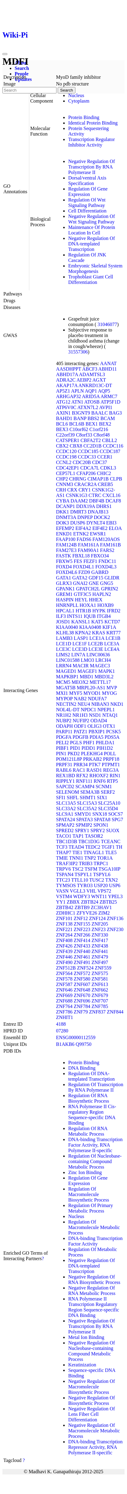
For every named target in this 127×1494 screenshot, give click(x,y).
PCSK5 (113, 731)
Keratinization (82, 1364)
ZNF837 (97, 1011)
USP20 (101, 885)
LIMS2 (63, 654)
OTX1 (109, 726)
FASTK (63, 555)
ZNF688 (64, 1000)
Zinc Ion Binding (85, 1172)
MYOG (109, 693)
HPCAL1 (65, 610)
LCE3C (63, 649)
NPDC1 (88, 709)
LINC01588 (67, 660)
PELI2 (62, 742)
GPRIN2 (109, 588)
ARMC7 (108, 396)
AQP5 (104, 390)
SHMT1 (88, 797)
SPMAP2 (65, 825)
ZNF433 (82, 945)
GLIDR (111, 577)
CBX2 (62, 445)
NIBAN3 (100, 704)
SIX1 (102, 797)
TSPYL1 (83, 874)
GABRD (99, 572)
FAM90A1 (88, 550)
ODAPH (64, 726)
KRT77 (113, 632)
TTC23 (63, 880)
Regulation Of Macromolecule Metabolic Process (94, 1227)
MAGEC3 (100, 665)
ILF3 (61, 616)
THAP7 (63, 852)
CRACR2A (85, 484)
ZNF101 (64, 918)
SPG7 (117, 819)
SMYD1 (82, 814)
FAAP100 (65, 539)
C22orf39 (65, 434)
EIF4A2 (83, 528)
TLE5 (111, 852)
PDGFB (81, 737)
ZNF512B (66, 967)
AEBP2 (84, 380)
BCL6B (77, 423)
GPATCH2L (88, 588)
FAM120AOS (106, 539)
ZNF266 (82, 934)
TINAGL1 (93, 852)
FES (78, 561)
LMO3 (87, 660)
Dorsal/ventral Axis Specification (87, 180)
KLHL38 (65, 632)
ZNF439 (64, 951)
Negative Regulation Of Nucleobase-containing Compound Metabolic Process (91, 1351)
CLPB (116, 478)
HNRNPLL (67, 605)
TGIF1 (108, 847)
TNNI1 (76, 858)
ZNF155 (82, 923)
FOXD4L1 (83, 566)
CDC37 (99, 462)
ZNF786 (64, 1011)
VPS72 (104, 891)
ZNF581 (100, 978)
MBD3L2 (104, 676)
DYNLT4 (95, 522)
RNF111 (84, 781)
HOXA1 (88, 605)
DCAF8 (113, 500)
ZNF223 (82, 929)
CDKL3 (108, 467)
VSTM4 (64, 896)
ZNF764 (64, 1006)
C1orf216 (98, 429)
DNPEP (85, 517)
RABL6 (63, 770)
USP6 (114, 885)
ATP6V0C (66, 407)
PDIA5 (96, 737)
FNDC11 (107, 561)
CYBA (62, 500)
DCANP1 (65, 506)
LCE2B (95, 643)
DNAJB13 (98, 511)
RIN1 (115, 775)
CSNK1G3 (76, 495)
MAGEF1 (87, 671)
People (21, 73)
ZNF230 (115, 929)
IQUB (90, 616)
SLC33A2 (66, 808)
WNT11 (99, 896)
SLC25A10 (109, 803)
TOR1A (104, 858)
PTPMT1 (111, 764)
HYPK (99, 610)
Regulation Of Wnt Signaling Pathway (86, 202)
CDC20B (82, 462)
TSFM (91, 869)
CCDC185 (88, 451)
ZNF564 (64, 973)
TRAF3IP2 (67, 863)
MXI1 (62, 693)
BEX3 (62, 429)
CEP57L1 (65, 473)
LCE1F (79, 643)
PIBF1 (62, 748)
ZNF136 (115, 918)
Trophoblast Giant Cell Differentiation (90, 279)
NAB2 (80, 698)
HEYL (81, 599)
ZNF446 (64, 956)
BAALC (99, 412)
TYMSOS (66, 885)
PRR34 (81, 764)
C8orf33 (84, 434)
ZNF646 (64, 989)
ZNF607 (82, 984)
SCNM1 (104, 786)
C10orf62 (78, 429)
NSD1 (95, 715)
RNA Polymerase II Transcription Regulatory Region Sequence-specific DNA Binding (93, 1307)
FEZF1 (90, 561)
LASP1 (81, 638)
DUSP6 (77, 522)
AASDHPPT (68, 369)
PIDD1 (88, 748)
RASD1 (94, 770)
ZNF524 (85, 967)
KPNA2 (83, 632)
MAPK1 (106, 671)
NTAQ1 (110, 715)
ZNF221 (64, 929)
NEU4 (84, 704)
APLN (77, 390)
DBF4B (96, 500)
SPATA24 (65, 819)
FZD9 (84, 572)
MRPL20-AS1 (91, 687)
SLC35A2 (87, 808)
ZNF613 (100, 984)
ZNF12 (81, 918)
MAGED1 (66, 671)
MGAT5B (65, 687)
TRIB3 (85, 863)
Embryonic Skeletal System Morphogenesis (95, 268)
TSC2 (77, 869)
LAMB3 (64, 638)
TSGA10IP (109, 869)
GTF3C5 (82, 594)
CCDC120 (66, 451)
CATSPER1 (67, 440)
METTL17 (100, 682)
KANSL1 (80, 621)
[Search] (29, 90)
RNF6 (100, 781)
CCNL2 (63, 462)
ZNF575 (100, 973)
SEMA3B (90, 792)
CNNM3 (64, 484)
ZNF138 (64, 923)
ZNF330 (100, 934)
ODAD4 (98, 720)
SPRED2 (65, 830)
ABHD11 (107, 369)
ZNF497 (100, 962)
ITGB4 (104, 616)
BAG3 (115, 412)
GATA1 (63, 577)
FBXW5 (64, 561)
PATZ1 (80, 731)
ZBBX (73, 902)
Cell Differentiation (87, 210)
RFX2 (82, 775)
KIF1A (109, 627)
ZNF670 (82, 995)
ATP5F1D (110, 401)
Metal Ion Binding (86, 1337)
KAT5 (97, 621)
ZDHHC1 (65, 913)
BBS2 (93, 418)
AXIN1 (63, 412)
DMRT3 (78, 511)
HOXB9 (105, 605)
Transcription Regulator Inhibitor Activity (91, 142)
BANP (80, 418)
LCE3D (79, 649)
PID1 (75, 748)
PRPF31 (64, 764)
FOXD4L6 (66, 572)
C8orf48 (101, 434)
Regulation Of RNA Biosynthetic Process (88, 1098)
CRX (72, 489)
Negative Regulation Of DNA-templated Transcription (91, 244)
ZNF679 (100, 995)
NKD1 (117, 704)
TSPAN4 (64, 874)
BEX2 (105, 423)
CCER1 (105, 456)
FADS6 (84, 539)
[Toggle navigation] (4, 54)
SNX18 (100, 814)
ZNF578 (64, 978)
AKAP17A (66, 385)
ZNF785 (100, 1006)
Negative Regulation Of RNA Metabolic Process (91, 1290)
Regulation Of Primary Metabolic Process (90, 1208)
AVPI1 (105, 407)
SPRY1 (82, 830)
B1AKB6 (65, 1044)
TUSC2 (96, 880)
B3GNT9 (81, 412)
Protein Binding (83, 117)
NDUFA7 (97, 698)
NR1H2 (63, 715)
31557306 (78, 351)
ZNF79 (81, 1011)
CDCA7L (89, 467)
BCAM (107, 418)
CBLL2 (109, 440)
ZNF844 (115, 1011)
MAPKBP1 (67, 676)
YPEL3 (115, 896)
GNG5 (106, 583)
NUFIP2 (81, 720)
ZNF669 (64, 995)
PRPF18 (111, 759)
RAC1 (79, 770)
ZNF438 (100, 945)
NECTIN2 (66, 704)
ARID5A (91, 396)
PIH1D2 (104, 748)
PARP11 (64, 731)
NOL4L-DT (67, 709)
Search (22, 68)
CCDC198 (66, 456)
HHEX (95, 599)
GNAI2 (80, 583)
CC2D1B (92, 445)
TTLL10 (79, 880)
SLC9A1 (64, 814)
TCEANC (110, 841)
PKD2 (73, 753)
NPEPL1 (106, 709)
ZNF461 (82, 956)
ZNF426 (64, 945)
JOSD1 (63, 621)
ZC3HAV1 (101, 907)
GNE (94, 583)
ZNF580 (82, 978)
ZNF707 (100, 1000)
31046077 (107, 324)
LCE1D (63, 643)
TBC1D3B (66, 841)
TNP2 (90, 858)
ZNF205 (100, 923)
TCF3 (61, 847)
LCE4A (111, 649)
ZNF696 (82, 1000)
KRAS (98, 632)
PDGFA (63, 737)
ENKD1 (64, 533)
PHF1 (88, 742)
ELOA (115, 528)
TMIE (62, 858)
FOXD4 (64, 566)
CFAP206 (86, 473)
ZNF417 (100, 940)
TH (119, 847)
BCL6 (62, 423)
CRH (61, 489)
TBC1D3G (89, 841)
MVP (112, 687)
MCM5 (63, 682)
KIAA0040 (67, 627)
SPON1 (100, 825)
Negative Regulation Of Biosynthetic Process (91, 1400)
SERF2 (108, 792)
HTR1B (83, 610)
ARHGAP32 (68, 396)
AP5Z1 (63, 390)
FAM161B (110, 544)
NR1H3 (80, 715)
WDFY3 (81, 896)
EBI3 (111, 522)
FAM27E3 (66, 550)
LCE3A (111, 643)
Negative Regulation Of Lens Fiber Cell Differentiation (91, 1414)
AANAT (108, 363)
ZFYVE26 (86, 913)
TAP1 (78, 836)
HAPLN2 (102, 594)
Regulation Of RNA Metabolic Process (87, 1131)
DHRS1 (104, 506)
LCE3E (96, 649)
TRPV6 (63, 869)
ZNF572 (82, 973)
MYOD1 (92, 693)
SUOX (112, 830)
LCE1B (113, 638)
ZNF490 (64, 962)
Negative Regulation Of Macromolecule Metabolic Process (94, 1431)
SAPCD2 (65, 786)
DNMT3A (66, 517)
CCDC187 (110, 451)
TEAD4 (76, 847)
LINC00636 (98, 654)
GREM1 (64, 594)
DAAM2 (79, 500)
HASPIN (65, 599)
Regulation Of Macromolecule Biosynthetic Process (88, 1194)
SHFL (73, 797)
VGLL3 (77, 891)
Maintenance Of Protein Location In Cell (91, 230)
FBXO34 (100, 555)
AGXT (99, 380)
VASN (62, 891)
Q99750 (84, 1044)
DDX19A (85, 506)
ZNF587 (64, 984)
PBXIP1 (97, 731)
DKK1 (62, 511)
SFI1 (60, 797)
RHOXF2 (98, 775)
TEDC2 (92, 847)
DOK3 (62, 522)
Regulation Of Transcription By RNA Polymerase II (95, 1087)
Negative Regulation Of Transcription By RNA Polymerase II (91, 167)
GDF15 (96, 577)
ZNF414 (82, 940)
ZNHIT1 (64, 1017)
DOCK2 (102, 517)
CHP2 (62, 478)
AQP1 (91, 390)
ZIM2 (104, 913)
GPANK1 (65, 588)
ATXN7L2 (87, 407)
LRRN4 (63, 665)
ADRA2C (65, 380)
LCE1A (96, 638)
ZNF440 (82, 951)
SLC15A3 (87, 803)
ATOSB (92, 401)
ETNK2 (81, 533)
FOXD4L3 (105, 566)
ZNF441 (100, 951)
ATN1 (77, 401)
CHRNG (77, 478)
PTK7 (94, 764)
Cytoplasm (78, 100)
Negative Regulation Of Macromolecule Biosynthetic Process (91, 1387)
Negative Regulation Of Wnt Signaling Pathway (91, 219)
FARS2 (107, 550)
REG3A (111, 770)
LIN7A (78, 654)
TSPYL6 (102, 874)
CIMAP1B (98, 478)
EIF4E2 (100, 528)
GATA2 (79, 577)
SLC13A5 (66, 803)
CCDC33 (87, 456)
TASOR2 (94, 836)
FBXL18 (81, 555)
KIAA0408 (90, 627)
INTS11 (74, 616)
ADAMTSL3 (92, 374)
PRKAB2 (92, 759)
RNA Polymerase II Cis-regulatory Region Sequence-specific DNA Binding (92, 1115)
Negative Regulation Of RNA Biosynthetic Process (94, 1279)
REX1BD (65, 775)
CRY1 (84, 489)
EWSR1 (98, 533)
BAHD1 (64, 418)
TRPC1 (100, 863)
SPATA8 (102, 819)
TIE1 (77, 852)
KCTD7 (112, 621)
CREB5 (105, 484)
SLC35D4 (108, 808)
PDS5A (112, 737)
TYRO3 (85, 885)
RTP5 (112, 781)
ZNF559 (103, 967)
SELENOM (67, 792)
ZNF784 (82, 1006)
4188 (61, 1024)
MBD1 (86, 676)
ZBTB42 (64, 907)
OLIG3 (95, 726)
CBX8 (76, 445)
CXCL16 (112, 495)
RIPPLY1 (65, 781)
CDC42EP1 (67, 467)
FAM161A (88, 544)
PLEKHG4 (92, 753)
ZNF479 (100, 956)
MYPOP (64, 698)
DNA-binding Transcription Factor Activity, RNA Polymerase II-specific (95, 1145)
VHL (91, 891)
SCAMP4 (84, 786)
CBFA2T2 (91, 440)
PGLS (76, 742)
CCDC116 (113, 445)
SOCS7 (115, 814)
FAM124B (66, 544)
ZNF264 (64, 934)
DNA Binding (81, 1068)
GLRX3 (64, 583)
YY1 (60, 902)
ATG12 (63, 401)
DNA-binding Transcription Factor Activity (95, 1241)
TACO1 (63, 836)
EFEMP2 (65, 528)
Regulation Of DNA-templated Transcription (91, 1076)
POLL (110, 753)
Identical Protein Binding (93, 122)
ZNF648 (82, 989)
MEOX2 (80, 682)
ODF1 (80, 726)
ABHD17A (67, 374)
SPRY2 (97, 830)
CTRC (95, 495)
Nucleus (76, 95)
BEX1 (91, 423)
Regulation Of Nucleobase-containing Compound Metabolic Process (95, 1161)
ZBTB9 (81, 907)
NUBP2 (63, 720)
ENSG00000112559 (75, 1037)
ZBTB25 (108, 902)
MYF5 (75, 693)
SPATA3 (84, 819)
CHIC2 (104, 473)
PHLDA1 (105, 742)
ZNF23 (99, 929)
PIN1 (61, 753)
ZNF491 (82, 962)
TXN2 (111, 880)
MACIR (81, 665)
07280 (62, 1030)
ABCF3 (89, 369)
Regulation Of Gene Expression (87, 191)
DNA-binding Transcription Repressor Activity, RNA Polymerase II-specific (95, 1447)
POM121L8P (69, 759)
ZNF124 (97, 918)
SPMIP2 (84, 825)
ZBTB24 (89, 902)
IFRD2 (113, 610)
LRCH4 (103, 660)
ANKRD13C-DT (95, 385)
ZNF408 (64, 940)
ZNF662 (100, 989)
